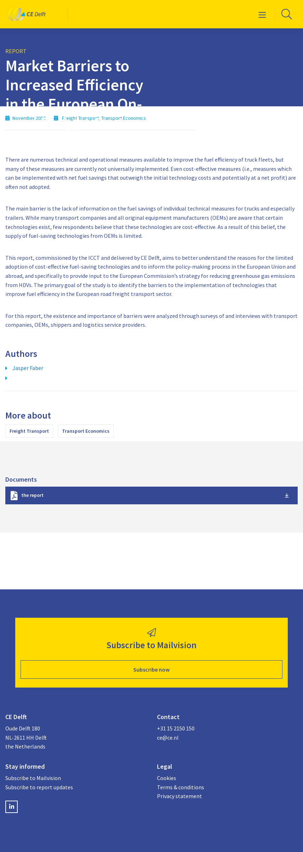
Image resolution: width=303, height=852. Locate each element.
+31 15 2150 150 (176, 728)
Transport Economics (86, 431)
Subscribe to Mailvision (33, 777)
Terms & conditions (180, 787)
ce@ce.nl (168, 737)
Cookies (166, 777)
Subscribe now (151, 669)
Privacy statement (179, 796)
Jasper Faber (27, 367)
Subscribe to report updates (39, 787)
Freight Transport (29, 431)
